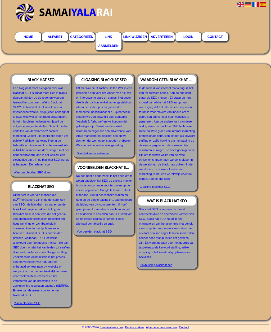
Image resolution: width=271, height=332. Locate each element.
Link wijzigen (135, 37)
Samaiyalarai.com (111, 327)
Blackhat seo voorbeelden (93, 153)
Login (188, 37)
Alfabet (55, 37)
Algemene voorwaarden (161, 327)
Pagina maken (134, 327)
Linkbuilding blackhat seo (156, 265)
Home (28, 37)
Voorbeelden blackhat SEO (94, 231)
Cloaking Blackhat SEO (155, 186)
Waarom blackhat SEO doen (32, 172)
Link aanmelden (108, 41)
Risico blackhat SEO (27, 303)
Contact (215, 37)
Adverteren (162, 37)
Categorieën (81, 37)
